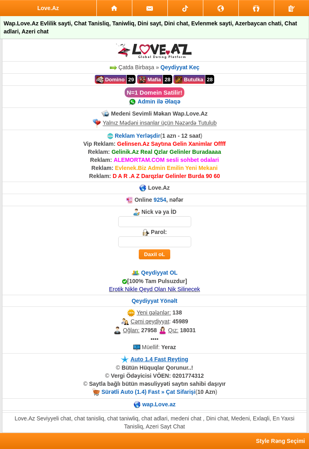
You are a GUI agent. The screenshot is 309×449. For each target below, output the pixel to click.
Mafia (150, 79)
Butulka (189, 79)
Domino (110, 79)
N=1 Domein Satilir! (154, 92)
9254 (160, 200)
